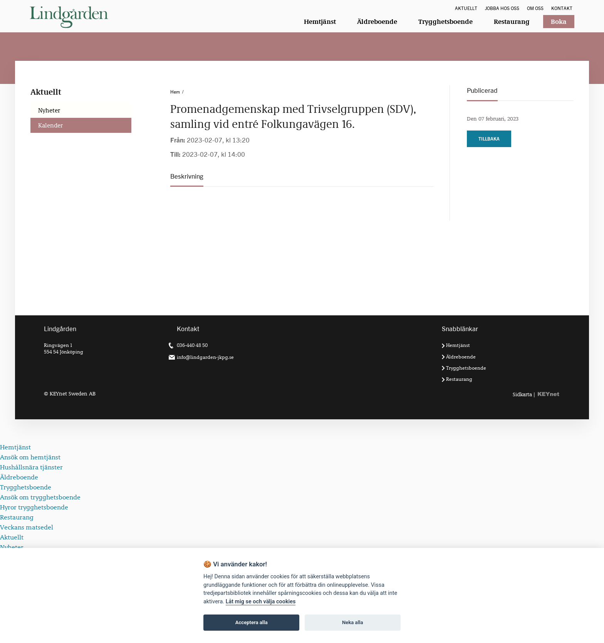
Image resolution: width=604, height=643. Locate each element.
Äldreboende (377, 21)
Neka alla (352, 622)
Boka (559, 21)
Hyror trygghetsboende (34, 507)
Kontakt (561, 8)
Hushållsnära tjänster (31, 467)
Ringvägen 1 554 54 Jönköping (63, 348)
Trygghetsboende (445, 21)
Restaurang (512, 21)
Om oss (535, 8)
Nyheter (49, 110)
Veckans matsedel (26, 527)
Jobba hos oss (502, 8)
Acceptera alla (251, 622)
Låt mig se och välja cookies (261, 601)
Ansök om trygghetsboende (40, 497)
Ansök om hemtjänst (30, 457)
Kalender (50, 125)
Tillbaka (489, 139)
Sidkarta (522, 394)
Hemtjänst (320, 21)
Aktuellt (466, 8)
